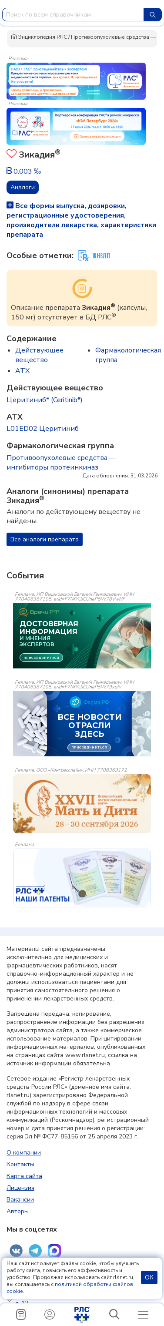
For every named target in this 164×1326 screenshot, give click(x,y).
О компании (24, 1152)
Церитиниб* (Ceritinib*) (45, 400)
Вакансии (20, 1199)
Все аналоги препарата (44, 539)
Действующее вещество (39, 355)
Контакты (20, 1164)
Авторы (18, 1211)
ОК (149, 1277)
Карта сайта (24, 1176)
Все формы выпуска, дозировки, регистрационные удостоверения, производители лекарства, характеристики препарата (81, 220)
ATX (22, 371)
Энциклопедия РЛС (38, 37)
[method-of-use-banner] (76, 80)
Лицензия (20, 1188)
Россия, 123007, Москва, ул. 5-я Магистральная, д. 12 (83, 1299)
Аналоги (22, 187)
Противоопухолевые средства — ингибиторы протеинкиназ (61, 462)
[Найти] (153, 14)
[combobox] (73, 14)
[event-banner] (82, 803)
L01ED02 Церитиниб (43, 428)
